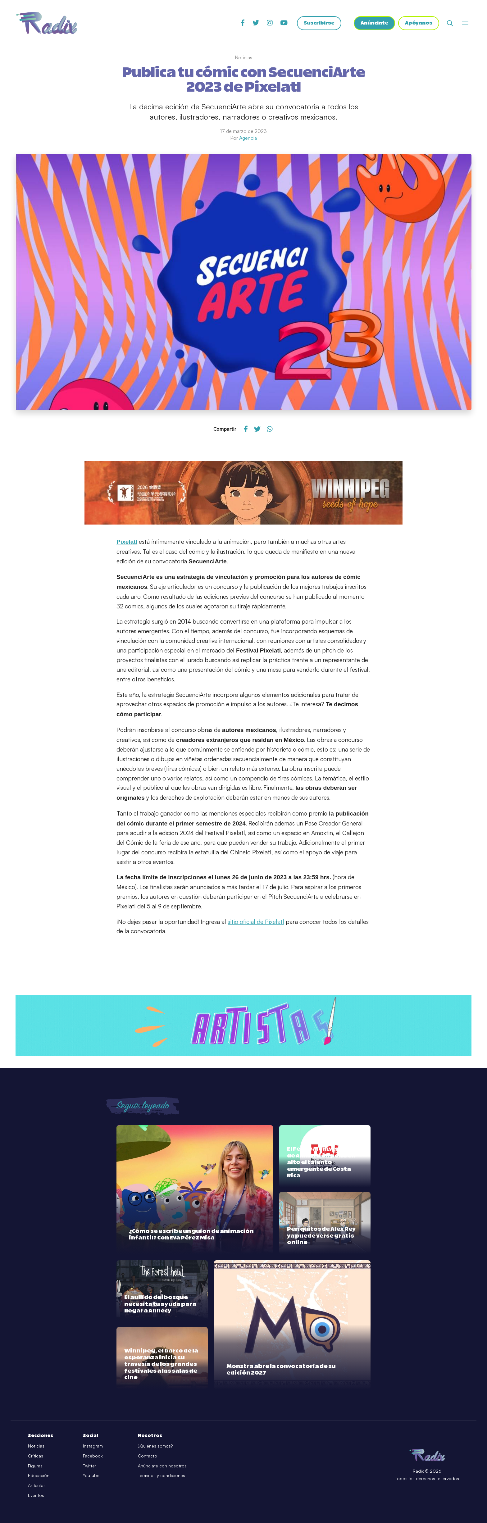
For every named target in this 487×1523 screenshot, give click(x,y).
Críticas (35, 1455)
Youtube (91, 1475)
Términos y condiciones (161, 1475)
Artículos (37, 1485)
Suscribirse (318, 23)
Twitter (89, 1465)
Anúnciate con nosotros (162, 1465)
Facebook (93, 1455)
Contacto (147, 1455)
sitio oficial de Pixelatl (256, 921)
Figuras (35, 1465)
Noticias (36, 1445)
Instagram (93, 1445)
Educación (38, 1475)
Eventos (36, 1495)
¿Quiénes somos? (155, 1445)
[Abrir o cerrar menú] (465, 23)
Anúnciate (374, 23)
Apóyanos (418, 23)
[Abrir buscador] (450, 23)
